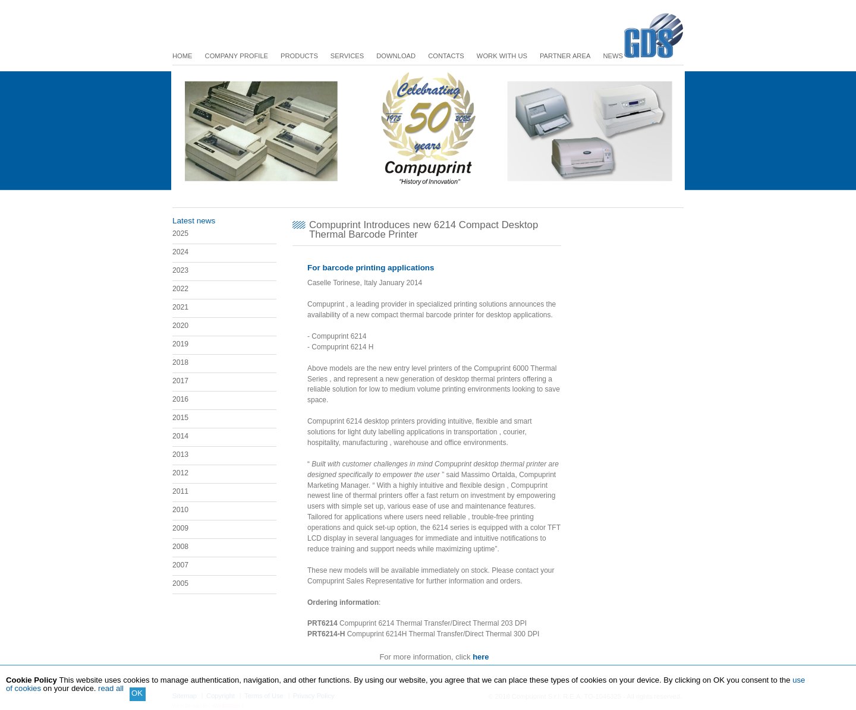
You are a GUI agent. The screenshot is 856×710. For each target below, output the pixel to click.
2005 (180, 583)
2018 (180, 362)
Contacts (446, 55)
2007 (180, 565)
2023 (180, 270)
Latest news (193, 220)
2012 (180, 473)
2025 (180, 233)
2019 (180, 344)
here (481, 656)
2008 (180, 546)
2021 (180, 307)
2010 (180, 510)
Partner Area (565, 55)
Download (396, 55)
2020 (180, 325)
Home (182, 55)
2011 (180, 491)
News (613, 55)
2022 (180, 289)
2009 (180, 528)
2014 (180, 436)
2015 (180, 418)
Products (299, 55)
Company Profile (237, 55)
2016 (180, 399)
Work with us (502, 55)
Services (347, 55)
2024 (180, 252)
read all (111, 688)
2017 (180, 381)
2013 (180, 454)
